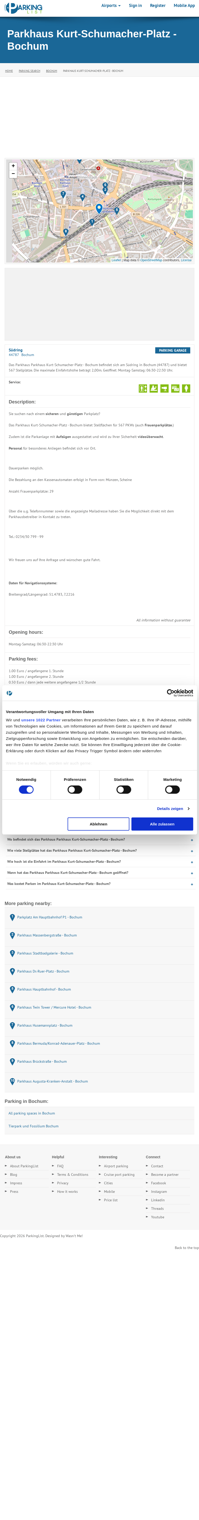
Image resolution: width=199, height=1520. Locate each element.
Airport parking (116, 1166)
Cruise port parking (119, 1174)
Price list (111, 1200)
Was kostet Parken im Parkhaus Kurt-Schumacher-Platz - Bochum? (58, 883)
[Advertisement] (99, 115)
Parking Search (29, 71)
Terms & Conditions (72, 1174)
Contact (157, 1166)
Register (158, 5)
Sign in (135, 5)
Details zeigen (170, 808)
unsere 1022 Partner (41, 719)
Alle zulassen (162, 824)
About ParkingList (24, 1166)
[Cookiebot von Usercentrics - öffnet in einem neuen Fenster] (170, 693)
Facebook (158, 1183)
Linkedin (158, 1200)
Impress (16, 1183)
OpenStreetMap (151, 260)
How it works (67, 1191)
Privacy (62, 1183)
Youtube (157, 1217)
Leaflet (116, 260)
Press (14, 1191)
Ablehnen (98, 824)
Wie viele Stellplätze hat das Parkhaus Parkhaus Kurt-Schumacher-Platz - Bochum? (72, 850)
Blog (13, 1174)
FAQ (60, 1166)
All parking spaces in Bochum (31, 1113)
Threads (157, 1208)
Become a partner (165, 1174)
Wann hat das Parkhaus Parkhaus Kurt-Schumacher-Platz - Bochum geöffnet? (67, 872)
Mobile (109, 1191)
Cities (108, 1183)
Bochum (51, 71)
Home (9, 71)
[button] (99, 209)
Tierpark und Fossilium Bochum (33, 1126)
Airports (111, 5)
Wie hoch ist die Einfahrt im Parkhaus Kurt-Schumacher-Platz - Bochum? (64, 861)
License (186, 260)
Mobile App (184, 5)
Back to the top (187, 1247)
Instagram (159, 1191)
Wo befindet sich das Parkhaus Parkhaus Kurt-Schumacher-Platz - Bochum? (66, 839)
